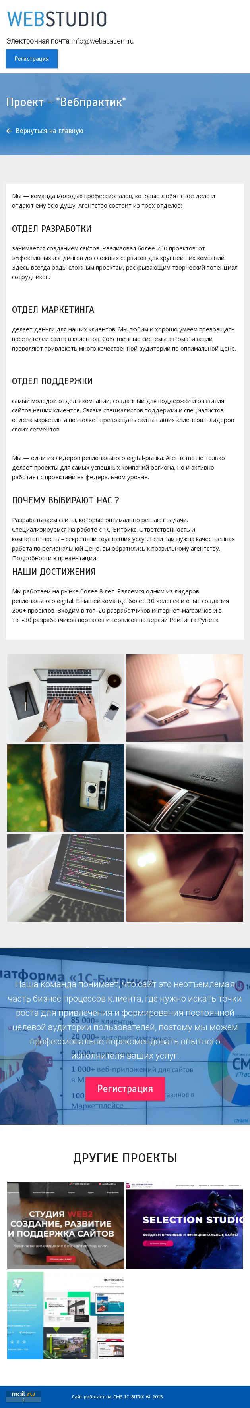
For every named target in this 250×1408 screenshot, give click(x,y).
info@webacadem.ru (103, 41)
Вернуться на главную (49, 130)
